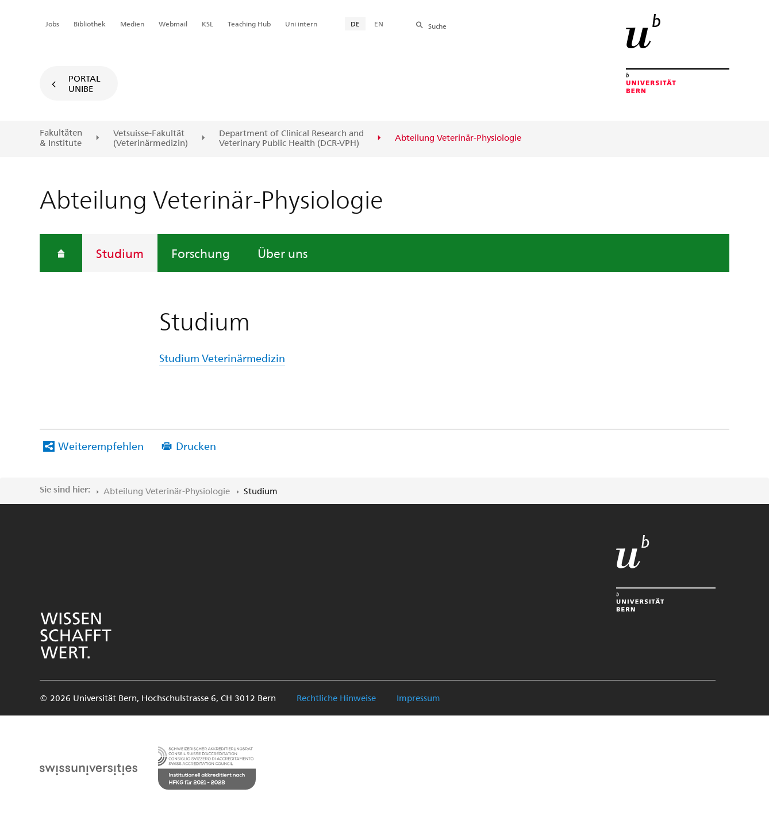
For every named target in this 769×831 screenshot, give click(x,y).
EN (378, 23)
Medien (132, 23)
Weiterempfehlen (101, 445)
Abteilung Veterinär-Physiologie (166, 491)
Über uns (282, 253)
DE (355, 23)
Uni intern (301, 23)
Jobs (52, 23)
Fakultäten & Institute (61, 138)
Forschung (200, 253)
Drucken (196, 445)
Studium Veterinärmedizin (222, 358)
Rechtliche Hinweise (336, 697)
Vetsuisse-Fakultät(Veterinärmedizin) (150, 138)
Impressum (418, 697)
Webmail (173, 23)
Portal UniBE (84, 83)
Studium (120, 253)
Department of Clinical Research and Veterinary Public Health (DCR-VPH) (291, 138)
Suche (437, 25)
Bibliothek (90, 23)
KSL (207, 23)
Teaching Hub (249, 23)
